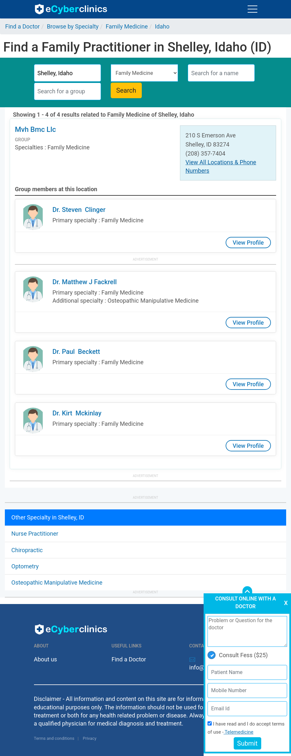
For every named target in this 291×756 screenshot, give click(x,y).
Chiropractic (27, 550)
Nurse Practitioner (34, 533)
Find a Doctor (129, 659)
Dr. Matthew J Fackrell (84, 282)
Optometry (25, 566)
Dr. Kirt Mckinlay (76, 413)
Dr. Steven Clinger (79, 210)
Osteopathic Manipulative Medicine (56, 582)
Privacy (89, 738)
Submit (247, 743)
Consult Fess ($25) (237, 655)
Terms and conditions (54, 738)
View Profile (248, 242)
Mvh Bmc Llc (35, 129)
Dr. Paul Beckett (76, 351)
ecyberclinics (71, 9)
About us (45, 659)
